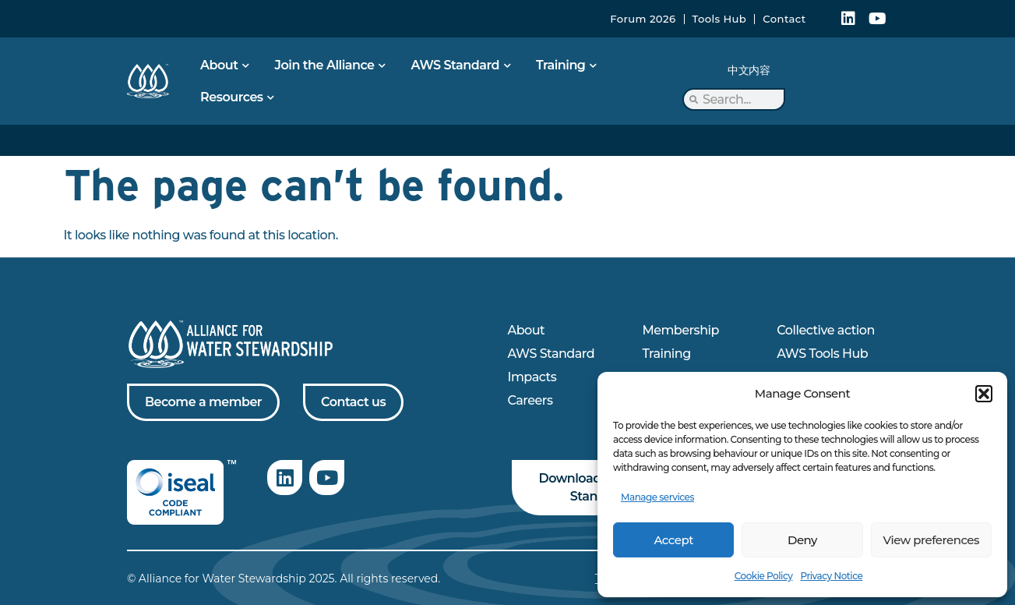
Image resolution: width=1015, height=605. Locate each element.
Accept (673, 539)
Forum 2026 (642, 18)
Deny (802, 539)
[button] (984, 394)
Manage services (657, 497)
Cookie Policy (764, 576)
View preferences (931, 539)
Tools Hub (720, 18)
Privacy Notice (831, 576)
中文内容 (749, 70)
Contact (784, 18)
